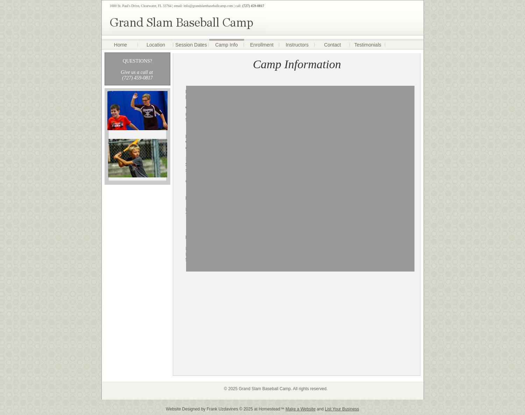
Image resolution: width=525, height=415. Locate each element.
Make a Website (300, 409)
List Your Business (342, 409)
